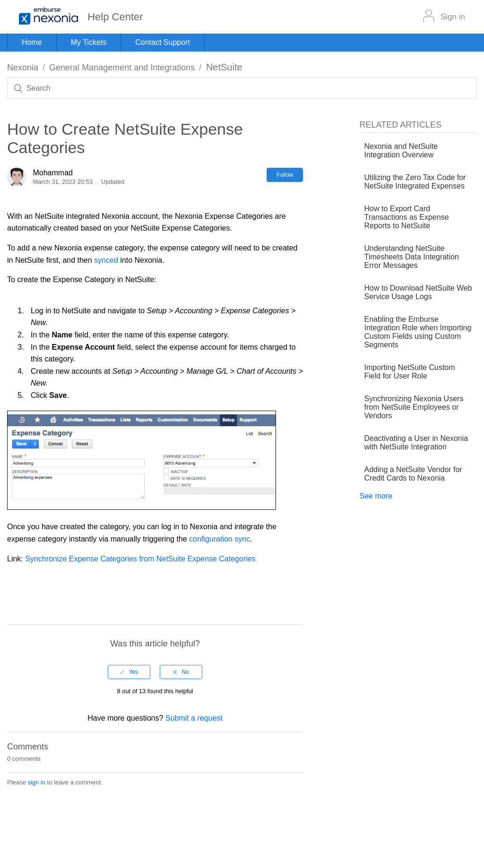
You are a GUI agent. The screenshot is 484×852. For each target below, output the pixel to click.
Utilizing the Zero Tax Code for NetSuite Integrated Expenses (415, 181)
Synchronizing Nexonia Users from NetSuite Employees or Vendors (414, 407)
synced (106, 260)
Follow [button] (285, 175)
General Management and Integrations (122, 67)
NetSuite (224, 67)
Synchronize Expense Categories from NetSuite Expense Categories (140, 559)
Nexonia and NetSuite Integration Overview (401, 150)
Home (32, 42)
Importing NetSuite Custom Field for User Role (409, 371)
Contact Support (162, 42)
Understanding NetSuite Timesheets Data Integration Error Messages (411, 256)
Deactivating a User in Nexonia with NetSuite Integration (416, 442)
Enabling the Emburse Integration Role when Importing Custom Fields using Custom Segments (418, 332)
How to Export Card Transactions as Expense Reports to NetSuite (406, 217)
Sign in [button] (453, 16)
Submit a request (194, 718)
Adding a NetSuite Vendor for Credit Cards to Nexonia (413, 473)
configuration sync (219, 539)
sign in (36, 782)
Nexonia (22, 67)
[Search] (242, 88)
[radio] (129, 672)
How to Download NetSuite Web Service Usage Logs (418, 292)
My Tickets (89, 42)
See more (376, 496)
